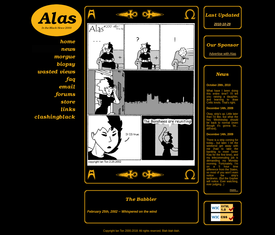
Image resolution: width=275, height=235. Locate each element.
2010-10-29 (222, 24)
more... (234, 189)
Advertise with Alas (222, 54)
